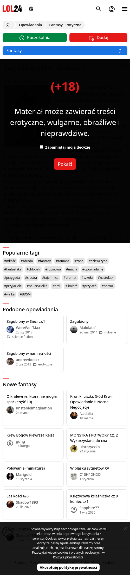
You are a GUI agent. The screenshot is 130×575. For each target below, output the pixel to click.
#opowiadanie (92, 269)
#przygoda (12, 277)
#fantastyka (12, 269)
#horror (107, 286)
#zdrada (27, 261)
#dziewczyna (98, 261)
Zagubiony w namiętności (28, 353)
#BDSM (25, 294)
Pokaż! (65, 164)
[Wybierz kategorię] (65, 50)
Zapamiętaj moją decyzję (65, 147)
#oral (56, 286)
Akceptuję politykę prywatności (68, 567)
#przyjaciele (13, 286)
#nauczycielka (37, 286)
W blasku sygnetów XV (89, 468)
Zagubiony (79, 321)
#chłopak (33, 269)
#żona (78, 261)
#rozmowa (53, 269)
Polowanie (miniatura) (25, 468)
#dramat (70, 277)
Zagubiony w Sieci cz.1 (25, 321)
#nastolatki (106, 277)
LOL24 (12, 8)
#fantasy (44, 261)
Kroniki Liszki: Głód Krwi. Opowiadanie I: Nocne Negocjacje (91, 402)
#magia (71, 269)
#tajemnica (50, 277)
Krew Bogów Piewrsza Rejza (30, 435)
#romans (62, 261)
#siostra (31, 277)
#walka (9, 294)
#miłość (10, 261)
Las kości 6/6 (17, 496)
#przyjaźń (89, 286)
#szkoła (87, 277)
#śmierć (71, 286)
